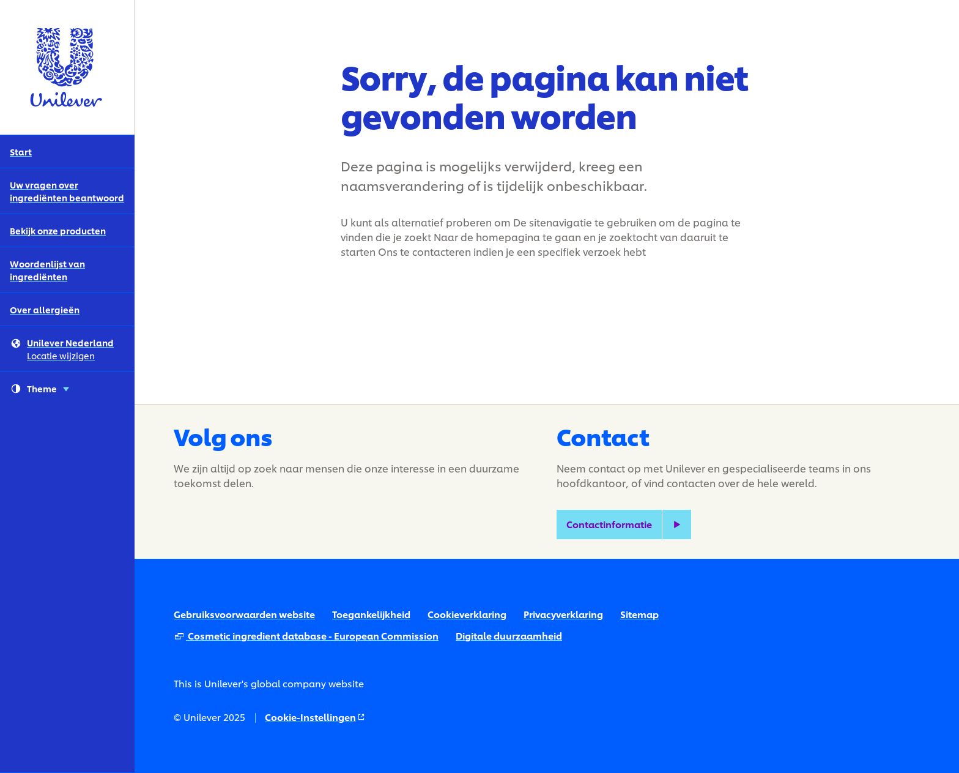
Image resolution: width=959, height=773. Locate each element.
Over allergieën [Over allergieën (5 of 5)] (45, 309)
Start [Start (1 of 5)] (21, 151)
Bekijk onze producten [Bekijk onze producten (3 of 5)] (58, 230)
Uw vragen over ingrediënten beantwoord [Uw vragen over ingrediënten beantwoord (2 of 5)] (67, 191)
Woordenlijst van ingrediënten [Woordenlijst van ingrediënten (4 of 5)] (47, 270)
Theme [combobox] (40, 389)
